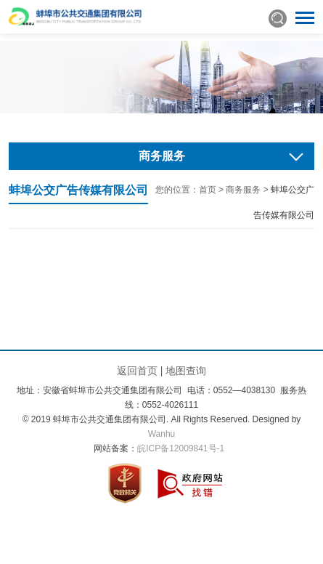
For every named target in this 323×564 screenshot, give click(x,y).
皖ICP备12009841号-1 (180, 448)
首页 (207, 190)
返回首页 (137, 370)
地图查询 (185, 370)
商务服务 (243, 190)
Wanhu (162, 434)
